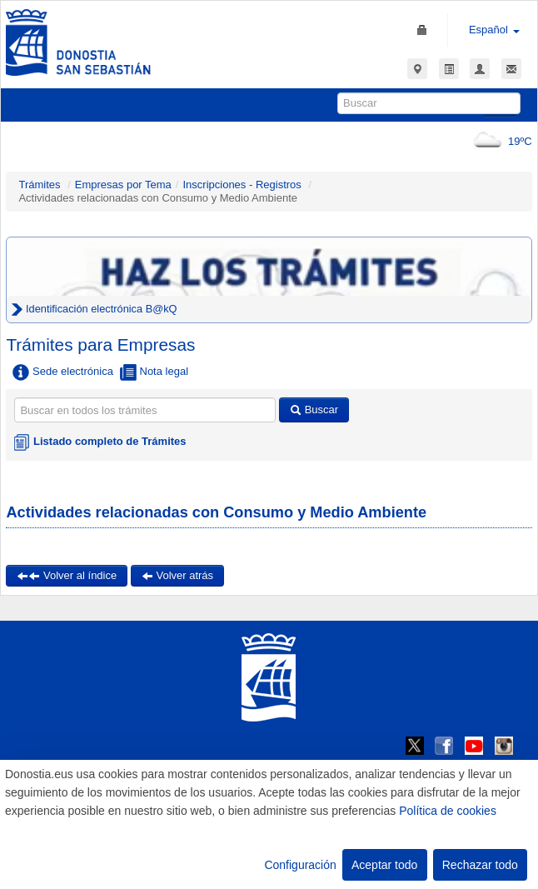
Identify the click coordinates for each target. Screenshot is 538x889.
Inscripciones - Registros (241, 184)
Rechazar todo (480, 865)
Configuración (300, 865)
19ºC (499, 141)
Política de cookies (447, 810)
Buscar (314, 409)
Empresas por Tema (123, 184)
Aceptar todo (384, 865)
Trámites (39, 184)
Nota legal (154, 372)
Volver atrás (177, 575)
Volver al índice (67, 575)
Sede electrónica (62, 372)
